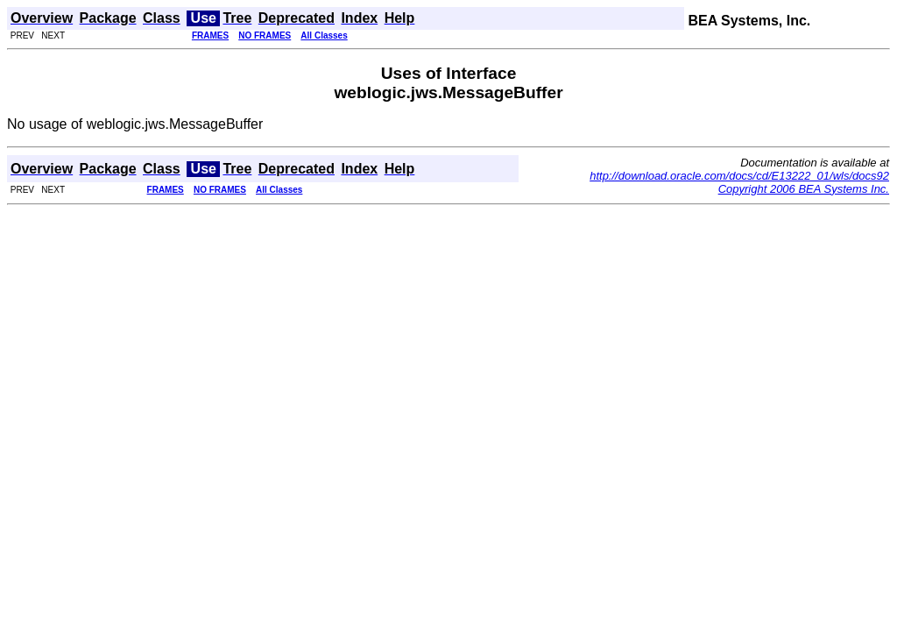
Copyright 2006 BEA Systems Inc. (803, 188)
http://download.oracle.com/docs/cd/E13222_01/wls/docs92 (739, 175)
